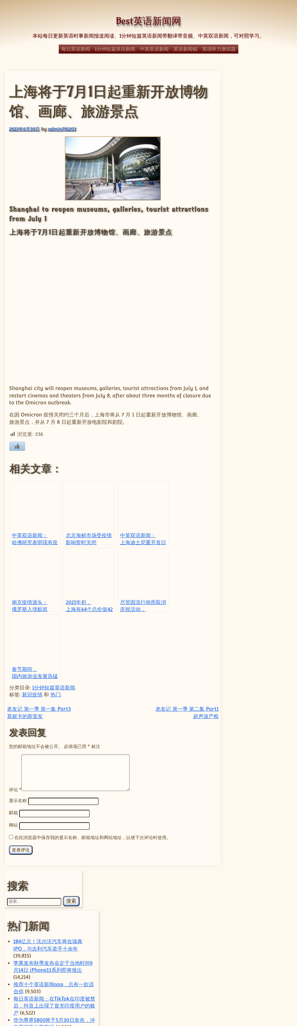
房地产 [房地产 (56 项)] (271, 890)
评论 (15, 784)
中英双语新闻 (154, 49)
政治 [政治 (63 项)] (245, 899)
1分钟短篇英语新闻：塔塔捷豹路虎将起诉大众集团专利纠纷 (258, 301)
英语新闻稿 (185, 49)
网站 (13, 819)
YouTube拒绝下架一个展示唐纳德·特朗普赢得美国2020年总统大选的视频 (258, 358)
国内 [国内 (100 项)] (242, 882)
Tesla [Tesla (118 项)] (269, 836)
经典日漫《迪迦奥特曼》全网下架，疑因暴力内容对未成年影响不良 (257, 501)
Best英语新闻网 (148, 21)
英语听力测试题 (219, 49)
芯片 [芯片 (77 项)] (266, 960)
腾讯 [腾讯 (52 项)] (249, 960)
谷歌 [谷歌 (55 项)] (265, 968)
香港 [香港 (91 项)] (253, 975)
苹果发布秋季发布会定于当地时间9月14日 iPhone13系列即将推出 (257, 173)
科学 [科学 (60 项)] (231, 939)
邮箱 (13, 807)
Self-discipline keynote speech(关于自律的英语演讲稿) (257, 322)
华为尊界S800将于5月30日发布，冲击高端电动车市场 (257, 244)
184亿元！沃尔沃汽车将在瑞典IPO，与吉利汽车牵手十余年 (256, 151)
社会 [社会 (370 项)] (266, 926)
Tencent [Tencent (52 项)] (246, 836)
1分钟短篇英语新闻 (115, 49)
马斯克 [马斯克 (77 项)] (274, 975)
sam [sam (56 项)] (239, 829)
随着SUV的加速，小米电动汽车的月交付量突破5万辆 (257, 702)
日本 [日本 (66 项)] (262, 899)
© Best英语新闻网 (148, 998)
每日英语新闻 (75, 49)
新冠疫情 (32, 689)
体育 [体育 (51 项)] (253, 872)
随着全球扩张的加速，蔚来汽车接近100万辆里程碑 (257, 680)
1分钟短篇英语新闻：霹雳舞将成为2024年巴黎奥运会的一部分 (258, 465)
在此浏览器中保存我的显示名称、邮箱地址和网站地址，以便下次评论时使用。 (92, 831)
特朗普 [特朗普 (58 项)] (252, 918)
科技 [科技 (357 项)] (257, 937)
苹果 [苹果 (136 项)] (244, 968)
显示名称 (18, 795)
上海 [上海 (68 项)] (251, 859)
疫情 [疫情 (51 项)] (240, 928)
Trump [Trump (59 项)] (260, 846)
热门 (55, 689)
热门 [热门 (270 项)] (256, 908)
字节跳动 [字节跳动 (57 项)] (234, 890)
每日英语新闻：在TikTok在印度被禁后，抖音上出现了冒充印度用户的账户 (257, 216)
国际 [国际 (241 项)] (270, 882)
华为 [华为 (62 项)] (269, 872)
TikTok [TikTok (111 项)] (236, 846)
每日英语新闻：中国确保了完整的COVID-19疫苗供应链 (257, 387)
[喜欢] (17, 440)
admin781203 (62, 128)
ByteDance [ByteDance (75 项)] (256, 795)
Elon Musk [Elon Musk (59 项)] (259, 820)
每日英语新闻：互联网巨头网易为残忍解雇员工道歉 (257, 265)
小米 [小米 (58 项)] (253, 890)
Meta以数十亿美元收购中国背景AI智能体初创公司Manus (257, 744)
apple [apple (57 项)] (231, 796)
